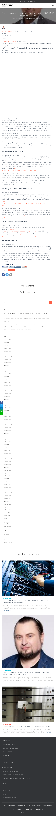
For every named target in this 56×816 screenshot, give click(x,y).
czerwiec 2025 (7, 368)
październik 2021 (8, 492)
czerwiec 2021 (7, 504)
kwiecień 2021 (7, 509)
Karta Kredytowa (7, 759)
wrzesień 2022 (7, 461)
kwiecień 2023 (7, 441)
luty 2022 (6, 481)
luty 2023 (6, 447)
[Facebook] (1, 402)
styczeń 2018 (7, 515)
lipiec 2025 (6, 365)
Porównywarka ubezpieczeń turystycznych (16, 778)
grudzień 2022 (7, 453)
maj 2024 (6, 405)
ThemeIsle (34, 812)
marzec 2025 (7, 376)
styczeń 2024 (7, 416)
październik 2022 (8, 458)
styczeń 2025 (7, 382)
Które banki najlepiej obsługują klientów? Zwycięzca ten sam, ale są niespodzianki (24, 326)
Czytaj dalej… (7, 610)
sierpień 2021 (7, 498)
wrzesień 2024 (7, 393)
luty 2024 (6, 413)
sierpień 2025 (7, 362)
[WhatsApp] (1, 411)
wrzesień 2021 (7, 495)
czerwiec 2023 (7, 436)
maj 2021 (6, 507)
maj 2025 (6, 371)
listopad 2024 (7, 388)
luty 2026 (6, 345)
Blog (35, 1)
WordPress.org (8, 542)
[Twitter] (1, 405)
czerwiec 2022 (7, 470)
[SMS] (1, 413)
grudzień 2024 (7, 385)
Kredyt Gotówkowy (8, 744)
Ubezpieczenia (30, 1)
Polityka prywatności (9, 797)
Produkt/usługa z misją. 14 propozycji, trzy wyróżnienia (17, 329)
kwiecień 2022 (7, 475)
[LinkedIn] (1, 408)
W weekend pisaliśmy (10, 41)
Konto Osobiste (7, 751)
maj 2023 (6, 439)
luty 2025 (6, 379)
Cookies (4, 794)
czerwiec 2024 (7, 402)
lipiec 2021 (6, 501)
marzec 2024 (7, 410)
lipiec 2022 (6, 467)
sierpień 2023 (7, 430)
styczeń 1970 (7, 518)
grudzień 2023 (7, 419)
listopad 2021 (7, 490)
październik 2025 (8, 356)
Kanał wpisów (7, 537)
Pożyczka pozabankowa (10, 748)
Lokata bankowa (7, 762)
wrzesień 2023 (7, 427)
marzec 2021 (7, 512)
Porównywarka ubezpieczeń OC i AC (13, 774)
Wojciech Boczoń (7, 31)
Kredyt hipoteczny (8, 755)
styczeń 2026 (7, 348)
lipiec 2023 (6, 433)
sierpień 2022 (7, 464)
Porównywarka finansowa (11, 771)
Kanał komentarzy (8, 539)
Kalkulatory (6, 790)
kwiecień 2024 (7, 407)
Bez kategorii (11, 269)
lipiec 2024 (6, 399)
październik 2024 (8, 390)
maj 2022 (6, 473)
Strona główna (23, 1)
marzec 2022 (7, 478)
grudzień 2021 (7, 487)
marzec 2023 (7, 444)
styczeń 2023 (7, 450)
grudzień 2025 (7, 351)
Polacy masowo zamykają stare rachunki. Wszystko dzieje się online (21, 324)
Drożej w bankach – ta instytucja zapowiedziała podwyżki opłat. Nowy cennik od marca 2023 (26, 203)
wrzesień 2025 (7, 359)
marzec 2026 (7, 342)
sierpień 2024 (7, 396)
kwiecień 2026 (7, 339)
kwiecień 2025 (7, 373)
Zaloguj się (6, 534)
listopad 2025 (7, 354)
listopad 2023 (7, 422)
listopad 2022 (7, 456)
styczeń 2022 (7, 484)
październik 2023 (8, 424)
